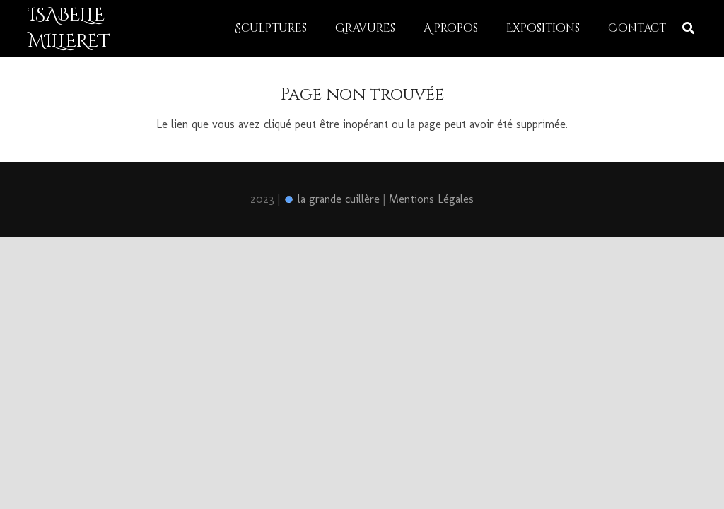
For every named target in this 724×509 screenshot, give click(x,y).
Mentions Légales (431, 199)
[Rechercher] (688, 29)
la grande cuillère (332, 199)
